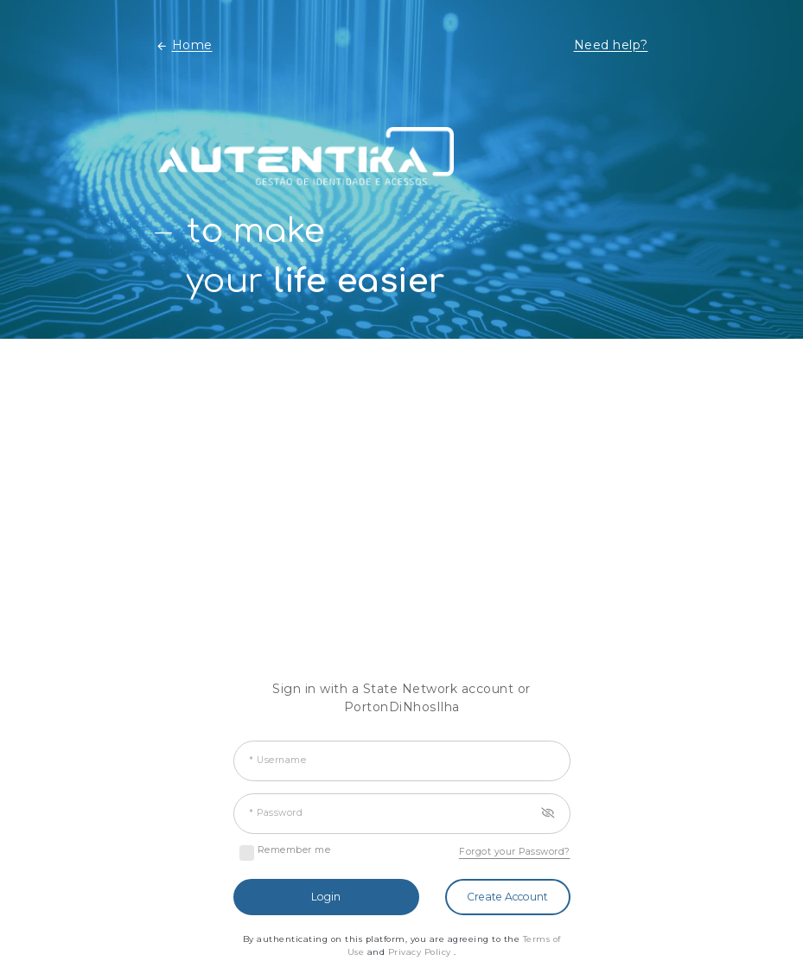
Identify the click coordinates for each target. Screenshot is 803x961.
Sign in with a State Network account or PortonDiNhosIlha (401, 698)
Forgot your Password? (514, 851)
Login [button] (326, 896)
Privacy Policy (421, 952)
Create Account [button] (507, 896)
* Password (276, 813)
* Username (277, 761)
